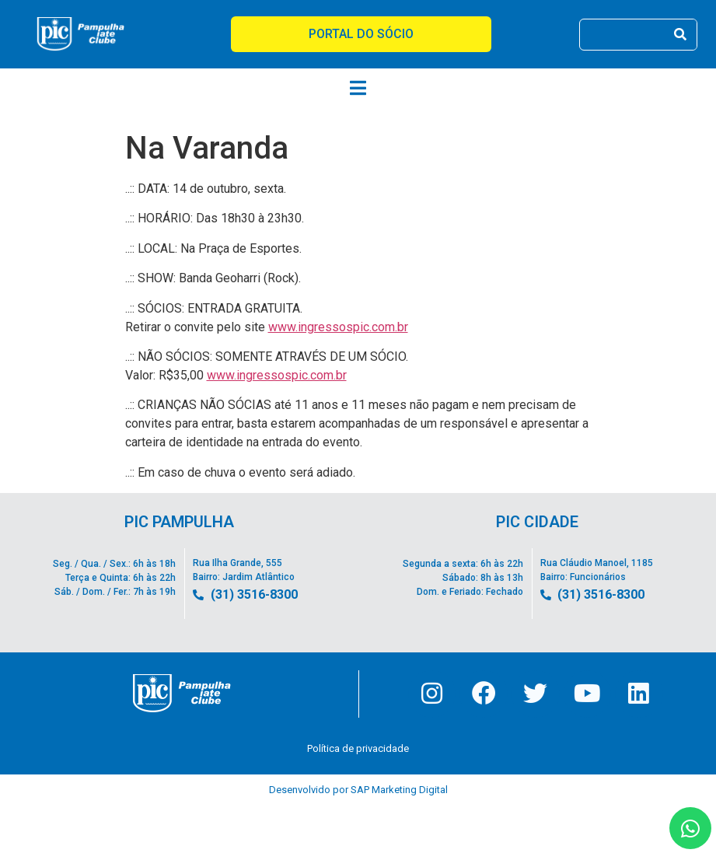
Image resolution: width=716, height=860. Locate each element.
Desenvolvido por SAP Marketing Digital (358, 790)
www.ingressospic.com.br (338, 327)
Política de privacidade (358, 749)
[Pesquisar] (681, 34)
